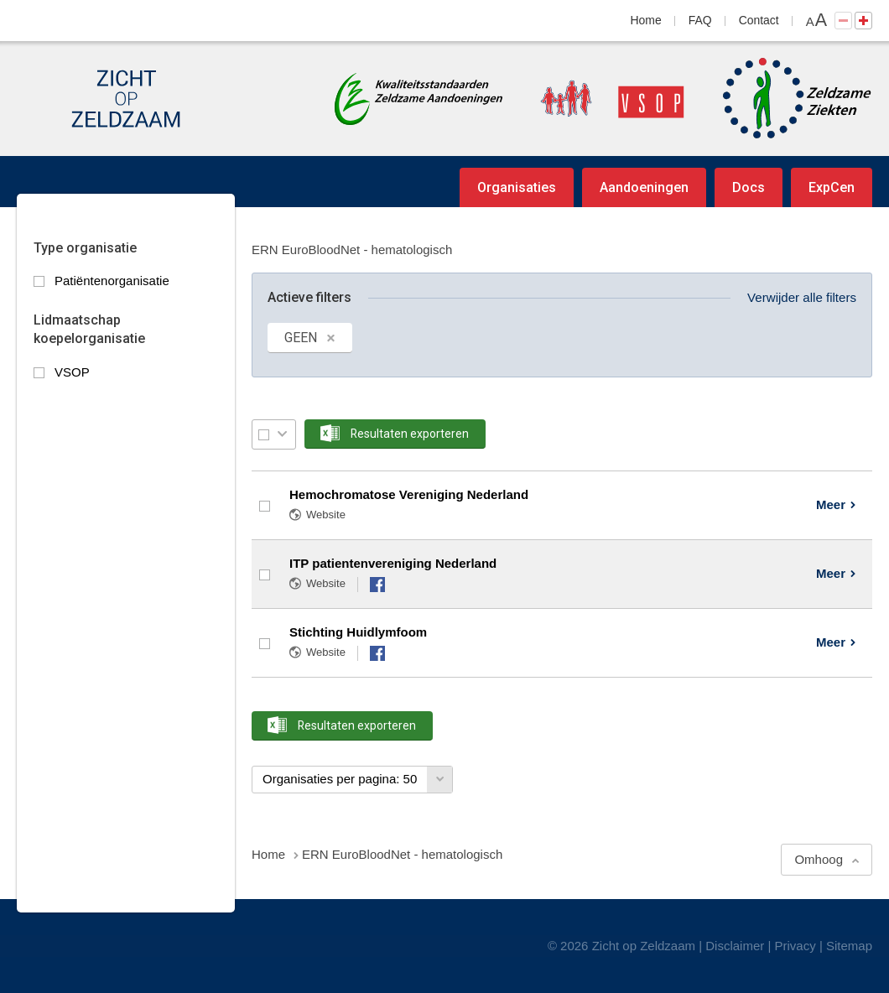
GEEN (300, 338)
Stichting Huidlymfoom (358, 632)
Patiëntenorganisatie (112, 280)
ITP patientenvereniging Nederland (392, 563)
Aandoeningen (644, 187)
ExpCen (831, 187)
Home (646, 20)
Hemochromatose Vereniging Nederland (408, 494)
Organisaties (516, 187)
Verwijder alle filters (801, 297)
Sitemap (849, 945)
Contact (759, 20)
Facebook (377, 584)
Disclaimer (734, 945)
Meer (830, 504)
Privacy (795, 945)
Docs (748, 187)
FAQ (700, 20)
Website (326, 514)
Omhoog (818, 859)
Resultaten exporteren (410, 433)
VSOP (72, 372)
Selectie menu (282, 434)
